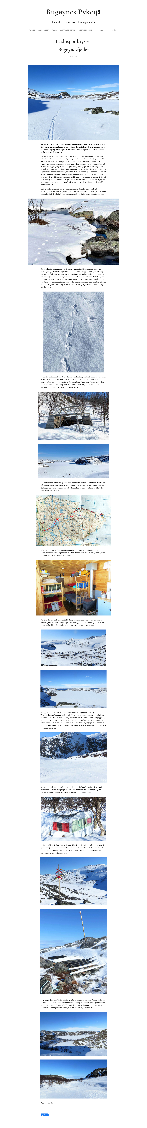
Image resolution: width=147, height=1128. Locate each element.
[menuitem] (37, 30)
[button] (108, 30)
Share (45, 1115)
